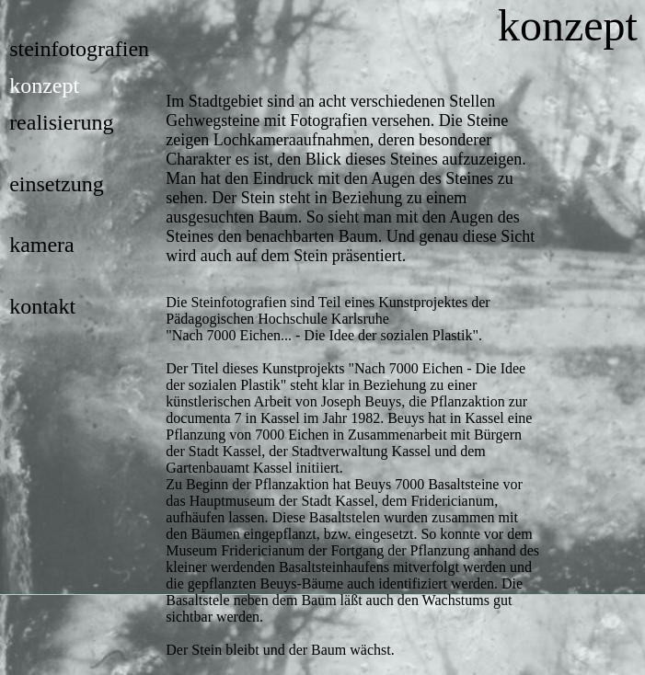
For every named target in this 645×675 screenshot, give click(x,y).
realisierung (61, 122)
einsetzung (56, 184)
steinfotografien (79, 49)
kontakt (42, 306)
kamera (42, 245)
